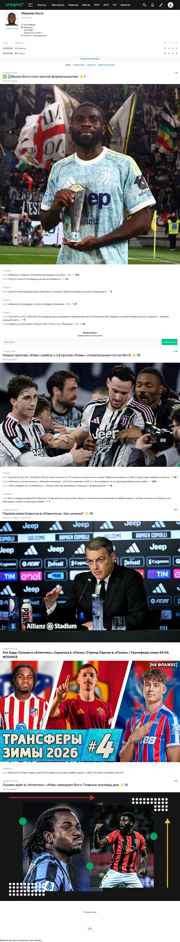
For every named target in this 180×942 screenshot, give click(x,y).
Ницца (19, 53)
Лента (68, 65)
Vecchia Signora (10, 80)
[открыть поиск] (144, 5)
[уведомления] (152, 5)
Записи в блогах (106, 65)
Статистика (79, 65)
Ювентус (28, 35)
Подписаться (12, 28)
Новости (91, 65)
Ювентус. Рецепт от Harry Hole (17, 517)
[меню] (30, 5)
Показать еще (90, 912)
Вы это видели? (10, 359)
